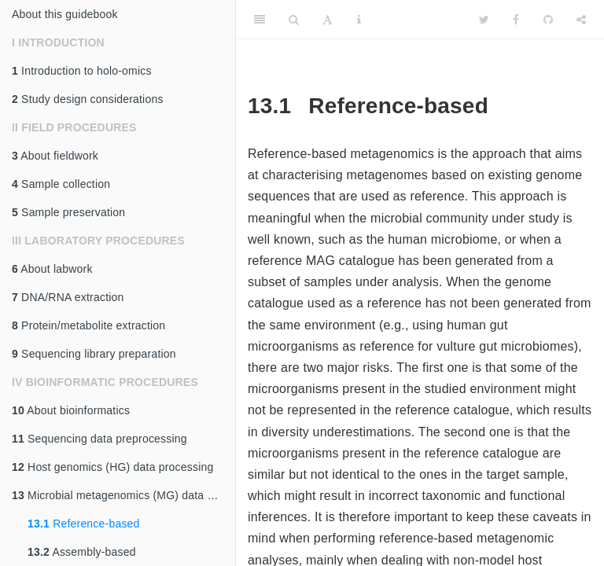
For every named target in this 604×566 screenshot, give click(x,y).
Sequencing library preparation (94, 353)
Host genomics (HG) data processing (112, 467)
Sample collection (61, 184)
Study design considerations (88, 99)
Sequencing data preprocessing (99, 438)
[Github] (548, 19)
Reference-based (84, 523)
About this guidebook (65, 14)
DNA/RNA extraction (68, 297)
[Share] (581, 19)
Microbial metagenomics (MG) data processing (123, 495)
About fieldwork (55, 155)
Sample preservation (68, 212)
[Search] (294, 19)
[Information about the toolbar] (359, 19)
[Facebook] (516, 19)
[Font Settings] (327, 19)
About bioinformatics (71, 410)
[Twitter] (484, 19)
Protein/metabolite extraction (88, 325)
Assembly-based (82, 552)
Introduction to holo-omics (82, 70)
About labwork (52, 269)
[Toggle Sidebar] (259, 19)
